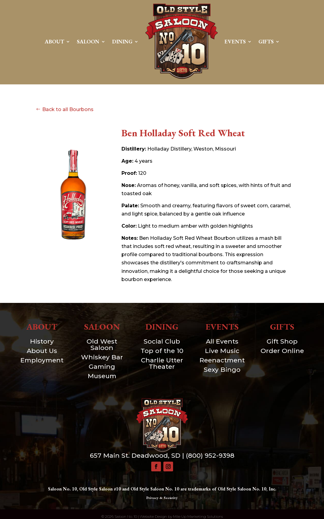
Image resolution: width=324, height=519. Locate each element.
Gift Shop (282, 341)
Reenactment (222, 360)
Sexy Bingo (222, 369)
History (42, 341)
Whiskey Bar (102, 357)
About (54, 41)
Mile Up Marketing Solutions (198, 516)
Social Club (162, 341)
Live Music (222, 350)
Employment (41, 360)
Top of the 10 (162, 350)
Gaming (102, 366)
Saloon (88, 41)
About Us (42, 350)
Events (235, 41)
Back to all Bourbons (68, 109)
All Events (222, 341)
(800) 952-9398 (210, 455)
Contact (162, 90)
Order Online (282, 350)
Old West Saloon (102, 344)
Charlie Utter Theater (162, 363)
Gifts (266, 41)
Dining (122, 41)
